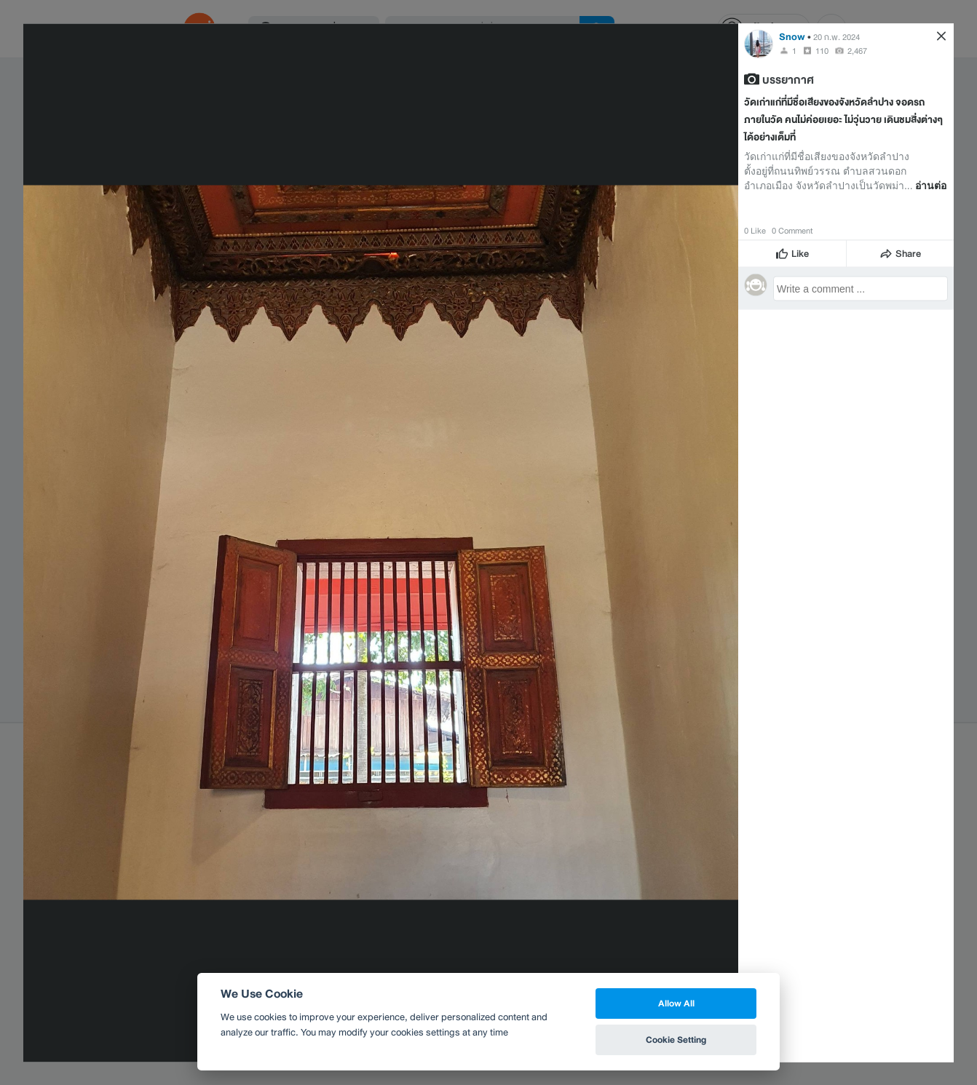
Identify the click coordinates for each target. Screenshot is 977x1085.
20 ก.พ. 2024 (836, 36)
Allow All (676, 1003)
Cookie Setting (676, 1039)
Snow (792, 36)
